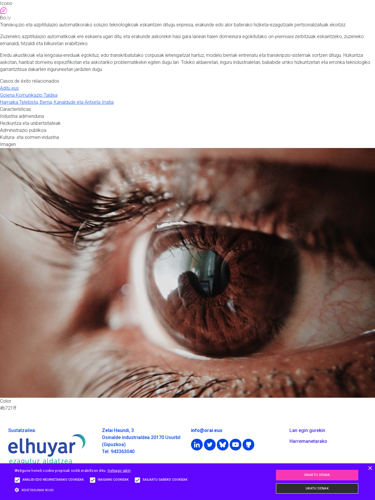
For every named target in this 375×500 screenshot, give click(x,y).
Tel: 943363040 (118, 451)
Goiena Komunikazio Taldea (28, 95)
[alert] (187, 481)
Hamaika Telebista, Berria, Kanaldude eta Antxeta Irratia (57, 102)
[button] (102, 490)
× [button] (370, 468)
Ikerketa (287, 14)
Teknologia (247, 14)
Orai (167, 14)
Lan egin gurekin (307, 430)
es (360, 14)
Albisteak (326, 14)
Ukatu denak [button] (317, 488)
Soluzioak (205, 14)
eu (350, 14)
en (369, 14)
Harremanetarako (308, 441)
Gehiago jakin (119, 471)
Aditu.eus (9, 88)
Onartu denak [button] (317, 475)
